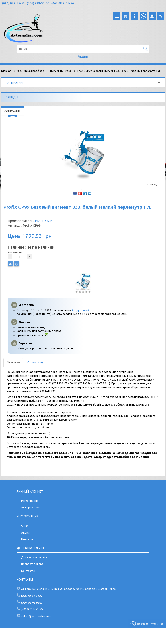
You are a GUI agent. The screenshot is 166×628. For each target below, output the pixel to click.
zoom (151, 184)
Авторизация (30, 507)
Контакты (28, 570)
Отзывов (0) (35, 362)
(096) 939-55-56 (13, 3)
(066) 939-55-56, (31, 602)
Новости (27, 539)
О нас (24, 525)
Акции (83, 56)
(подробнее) (80, 310)
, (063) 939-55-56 (32, 609)
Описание (13, 362)
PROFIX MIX (44, 221)
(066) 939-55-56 (38, 3)
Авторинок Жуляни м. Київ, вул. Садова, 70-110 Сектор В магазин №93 (68, 588)
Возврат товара (32, 563)
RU (155, 15)
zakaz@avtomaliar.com (36, 616)
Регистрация (29, 500)
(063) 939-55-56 (62, 3)
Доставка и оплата (34, 557)
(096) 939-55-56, (31, 595)
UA (161, 15)
